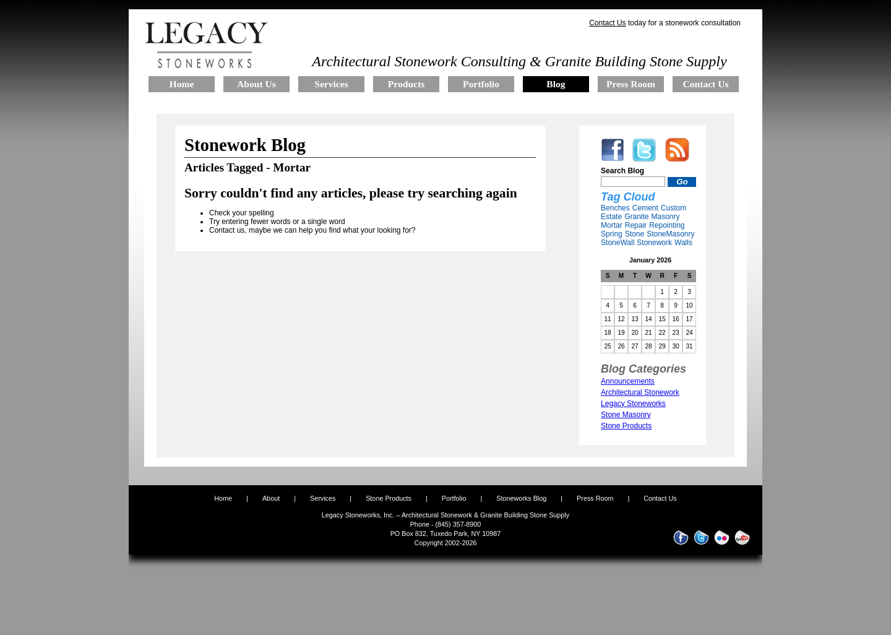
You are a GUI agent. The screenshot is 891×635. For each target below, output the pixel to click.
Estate (611, 216)
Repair (636, 225)
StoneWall (617, 242)
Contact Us (607, 23)
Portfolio (455, 498)
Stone (634, 234)
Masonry (665, 216)
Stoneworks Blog (521, 498)
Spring (611, 234)
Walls (683, 242)
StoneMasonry (670, 234)
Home (223, 498)
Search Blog (622, 170)
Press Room (595, 498)
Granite (636, 216)
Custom (673, 208)
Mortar (611, 225)
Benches (615, 208)
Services (322, 498)
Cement (645, 208)
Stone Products (388, 498)
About (271, 498)
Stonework (654, 242)
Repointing (666, 225)
